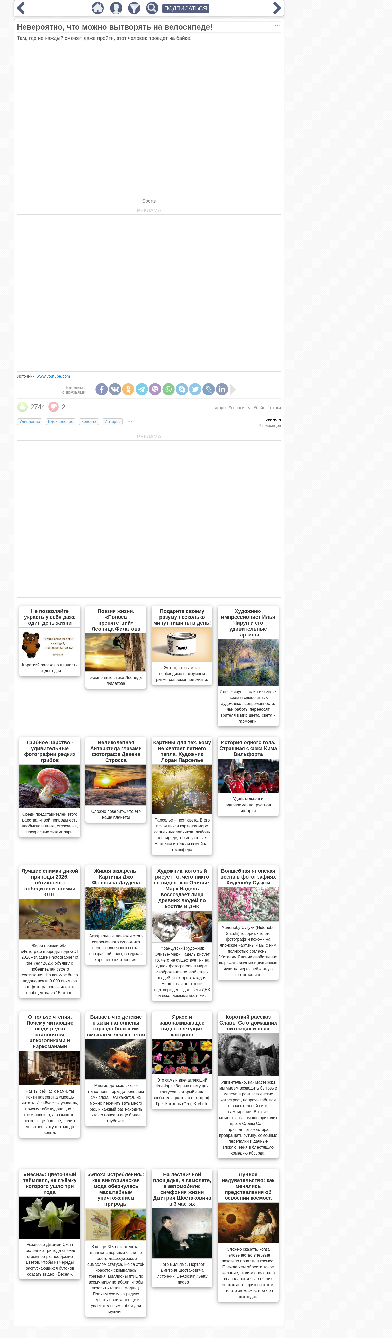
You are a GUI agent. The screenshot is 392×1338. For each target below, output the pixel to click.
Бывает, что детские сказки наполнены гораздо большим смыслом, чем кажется (116, 1025)
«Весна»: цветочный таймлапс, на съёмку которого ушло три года (49, 1183)
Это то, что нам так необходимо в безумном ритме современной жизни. (182, 674)
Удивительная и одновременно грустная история (248, 805)
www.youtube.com (53, 376)
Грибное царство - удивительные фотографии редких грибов (49, 751)
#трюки (274, 407)
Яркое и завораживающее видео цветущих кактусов (182, 1025)
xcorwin (273, 420)
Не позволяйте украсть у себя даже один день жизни (50, 617)
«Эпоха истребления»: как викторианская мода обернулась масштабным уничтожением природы (116, 1189)
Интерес (113, 421)
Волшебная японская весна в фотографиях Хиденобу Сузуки (248, 876)
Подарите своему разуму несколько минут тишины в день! (182, 617)
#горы (220, 407)
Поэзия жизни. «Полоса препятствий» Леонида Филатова (116, 620)
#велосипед (240, 407)
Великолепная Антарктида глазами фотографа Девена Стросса (116, 751)
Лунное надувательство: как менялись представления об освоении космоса (248, 1186)
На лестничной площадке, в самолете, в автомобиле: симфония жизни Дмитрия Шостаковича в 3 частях (182, 1189)
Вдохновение (60, 421)
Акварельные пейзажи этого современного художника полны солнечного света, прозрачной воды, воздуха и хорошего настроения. (116, 948)
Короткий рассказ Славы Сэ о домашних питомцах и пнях (248, 1022)
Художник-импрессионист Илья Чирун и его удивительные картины (248, 623)
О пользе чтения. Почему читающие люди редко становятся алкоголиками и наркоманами (49, 1031)
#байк (259, 407)
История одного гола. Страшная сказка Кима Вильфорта (248, 748)
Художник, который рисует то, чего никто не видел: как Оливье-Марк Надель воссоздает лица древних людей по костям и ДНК (182, 888)
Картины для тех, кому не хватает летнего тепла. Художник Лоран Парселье (182, 751)
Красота (89, 421)
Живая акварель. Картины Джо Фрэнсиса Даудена (116, 876)
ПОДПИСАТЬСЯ (185, 8)
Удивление (29, 421)
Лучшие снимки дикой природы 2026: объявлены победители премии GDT (50, 882)
